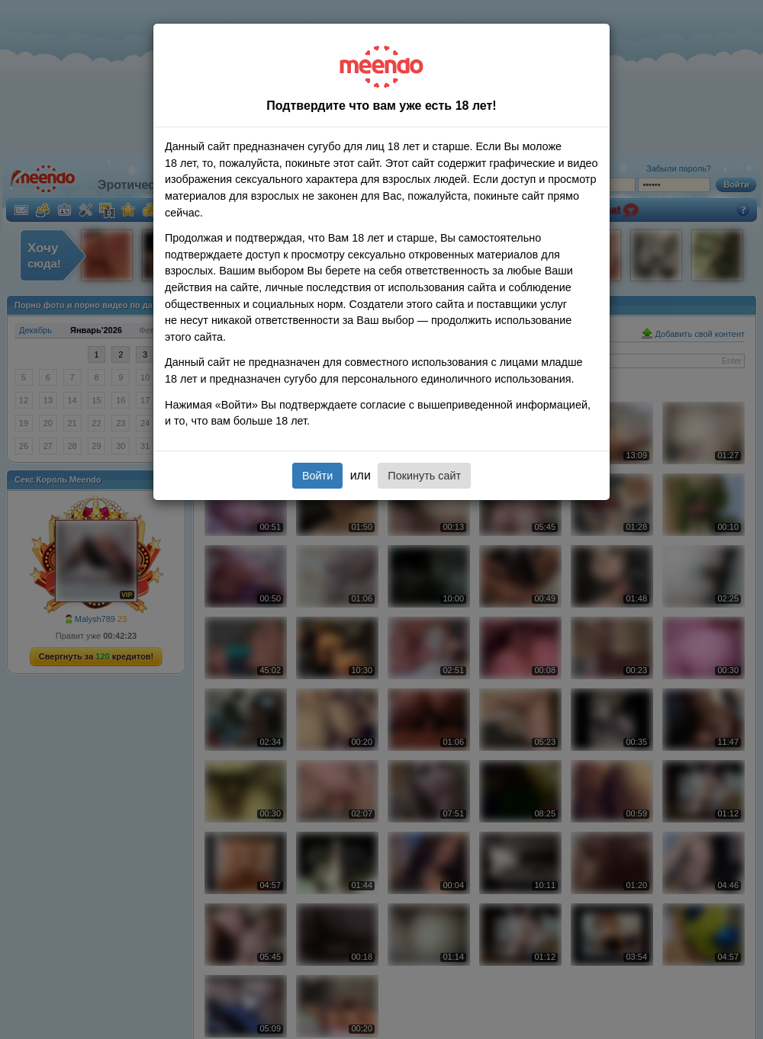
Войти (317, 476)
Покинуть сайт (424, 476)
